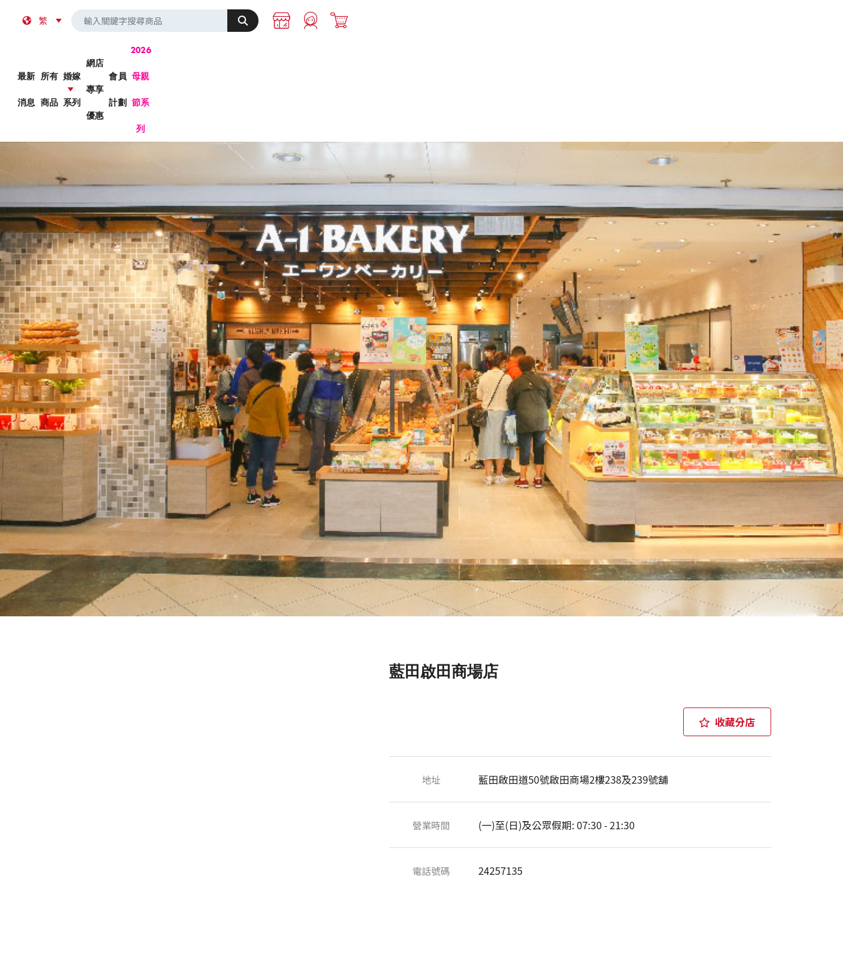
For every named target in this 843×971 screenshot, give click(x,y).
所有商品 (272, 55)
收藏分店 (727, 632)
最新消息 (174, 55)
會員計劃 (570, 55)
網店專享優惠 (471, 55)
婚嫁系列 (372, 55)
